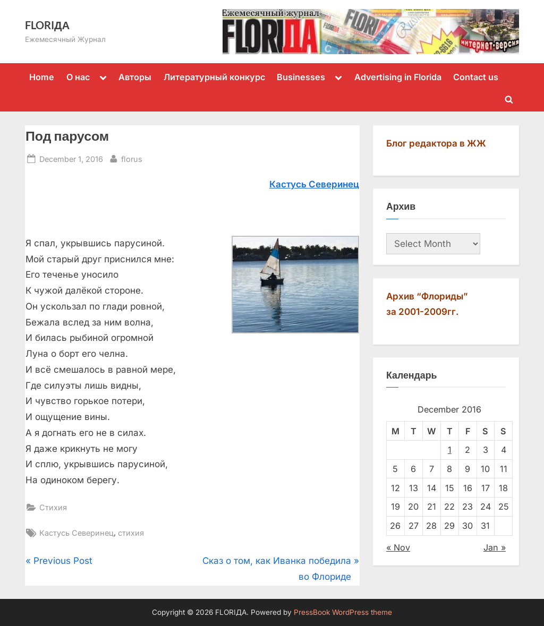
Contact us (475, 77)
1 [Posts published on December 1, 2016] (450, 449)
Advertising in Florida (397, 77)
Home (41, 77)
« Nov (398, 547)
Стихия (53, 507)
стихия (131, 532)
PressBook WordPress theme (343, 612)
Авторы (134, 77)
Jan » (494, 547)
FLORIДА (47, 25)
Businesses (301, 77)
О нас (78, 77)
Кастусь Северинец (76, 532)
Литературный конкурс (214, 77)
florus (131, 158)
